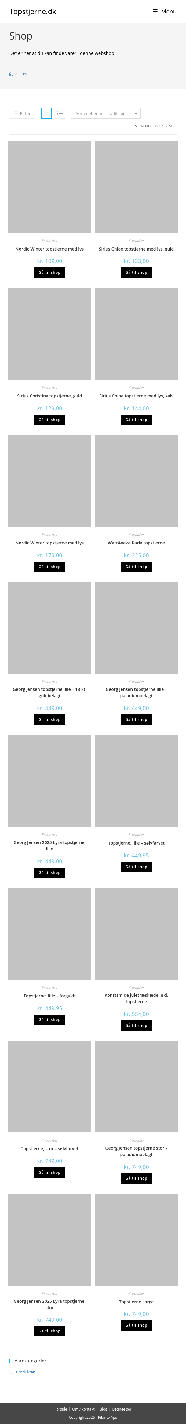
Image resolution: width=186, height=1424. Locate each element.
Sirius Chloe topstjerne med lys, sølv (136, 396)
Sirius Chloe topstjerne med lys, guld (136, 249)
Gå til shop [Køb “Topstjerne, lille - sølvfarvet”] (136, 866)
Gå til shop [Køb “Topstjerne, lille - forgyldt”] (49, 1019)
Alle (173, 126)
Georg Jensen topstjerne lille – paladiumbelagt (136, 692)
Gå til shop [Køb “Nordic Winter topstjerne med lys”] (49, 272)
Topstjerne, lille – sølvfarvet (136, 843)
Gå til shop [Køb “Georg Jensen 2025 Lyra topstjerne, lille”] (49, 872)
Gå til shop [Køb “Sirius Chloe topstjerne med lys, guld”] (136, 272)
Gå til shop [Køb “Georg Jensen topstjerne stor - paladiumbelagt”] (136, 1178)
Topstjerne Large (136, 1302)
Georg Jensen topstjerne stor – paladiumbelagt (136, 1151)
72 (163, 126)
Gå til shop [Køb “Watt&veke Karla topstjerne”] (136, 566)
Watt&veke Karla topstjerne (136, 543)
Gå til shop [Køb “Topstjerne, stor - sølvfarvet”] (49, 1172)
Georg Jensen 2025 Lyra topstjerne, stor (50, 1304)
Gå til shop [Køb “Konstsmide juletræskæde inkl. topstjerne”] (136, 1025)
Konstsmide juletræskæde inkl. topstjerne (136, 998)
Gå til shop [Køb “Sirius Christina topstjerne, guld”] (49, 419)
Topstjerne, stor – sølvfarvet (49, 1148)
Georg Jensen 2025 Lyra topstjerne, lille (50, 845)
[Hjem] (11, 74)
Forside (61, 1409)
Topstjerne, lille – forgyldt (50, 996)
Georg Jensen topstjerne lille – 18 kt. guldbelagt (50, 692)
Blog (103, 1409)
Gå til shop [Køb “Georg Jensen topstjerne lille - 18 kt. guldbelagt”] (49, 719)
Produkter (50, 240)
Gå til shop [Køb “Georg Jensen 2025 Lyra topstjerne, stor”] (49, 1331)
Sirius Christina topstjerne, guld (49, 396)
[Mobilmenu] (165, 11)
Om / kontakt (83, 1409)
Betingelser (122, 1409)
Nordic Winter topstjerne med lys (50, 249)
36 (156, 126)
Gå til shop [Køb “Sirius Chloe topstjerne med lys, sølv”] (136, 419)
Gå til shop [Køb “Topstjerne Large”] (136, 1325)
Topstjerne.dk (32, 11)
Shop (24, 74)
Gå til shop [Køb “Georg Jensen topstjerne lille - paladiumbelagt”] (136, 719)
